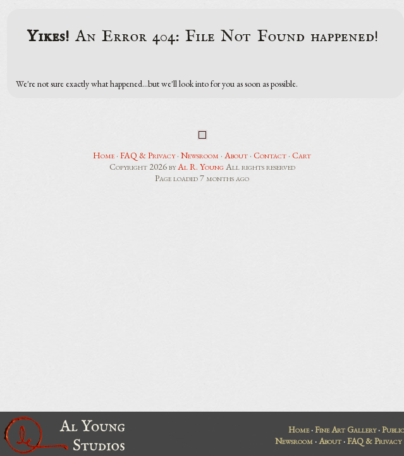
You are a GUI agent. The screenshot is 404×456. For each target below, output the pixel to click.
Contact (270, 155)
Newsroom (200, 155)
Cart (301, 155)
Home (103, 155)
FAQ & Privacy (147, 155)
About (236, 155)
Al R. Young (201, 166)
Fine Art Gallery (345, 429)
